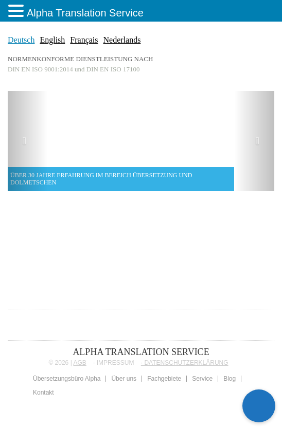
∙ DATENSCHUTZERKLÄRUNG (184, 362)
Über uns (123, 378)
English (52, 39)
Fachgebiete (164, 378)
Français (84, 39)
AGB (79, 362)
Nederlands (122, 39)
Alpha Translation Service (85, 12)
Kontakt (43, 392)
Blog (229, 378)
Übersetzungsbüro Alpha (66, 378)
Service (202, 378)
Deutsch (21, 39)
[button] (28, 141)
